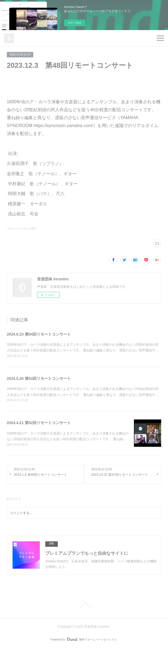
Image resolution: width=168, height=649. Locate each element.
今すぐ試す (75, 22)
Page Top (84, 605)
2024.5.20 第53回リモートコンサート (39, 378)
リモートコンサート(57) (21, 228)
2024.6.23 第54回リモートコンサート (39, 334)
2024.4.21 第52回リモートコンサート (39, 423)
